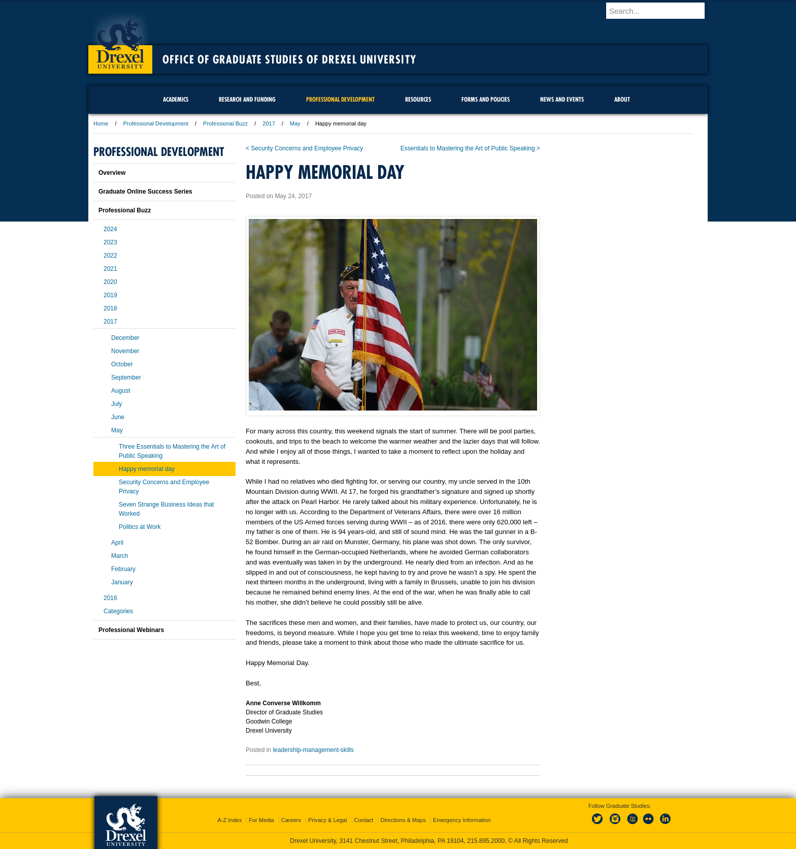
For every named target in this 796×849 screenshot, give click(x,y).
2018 (110, 308)
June (117, 417)
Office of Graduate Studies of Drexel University (289, 59)
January (122, 582)
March (119, 555)
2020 (110, 282)
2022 (110, 255)
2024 (110, 229)
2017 (268, 123)
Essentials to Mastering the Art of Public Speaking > (470, 148)
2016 (110, 598)
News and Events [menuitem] (562, 99)
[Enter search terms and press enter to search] (661, 11)
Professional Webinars (131, 630)
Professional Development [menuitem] (340, 99)
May (295, 123)
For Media (261, 820)
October (122, 364)
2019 (110, 295)
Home (100, 123)
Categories (118, 611)
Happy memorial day (147, 469)
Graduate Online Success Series (145, 191)
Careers (291, 820)
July (116, 403)
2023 (110, 242)
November (125, 351)
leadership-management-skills (313, 749)
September (126, 377)
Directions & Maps (402, 820)
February (123, 569)
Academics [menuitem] (175, 99)
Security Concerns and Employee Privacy (164, 487)
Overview (111, 172)
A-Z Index (229, 820)
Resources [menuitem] (418, 99)
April (117, 542)
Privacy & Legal (327, 820)
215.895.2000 (486, 840)
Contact (364, 820)
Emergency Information (462, 820)
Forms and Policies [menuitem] (485, 99)
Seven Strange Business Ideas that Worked (166, 509)
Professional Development (155, 123)
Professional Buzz (225, 123)
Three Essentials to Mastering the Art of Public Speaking (172, 451)
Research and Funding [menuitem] (247, 99)
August (120, 390)
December (125, 337)
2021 (110, 268)
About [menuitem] (622, 99)
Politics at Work (139, 526)
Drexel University (120, 41)
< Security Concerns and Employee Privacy (304, 148)
